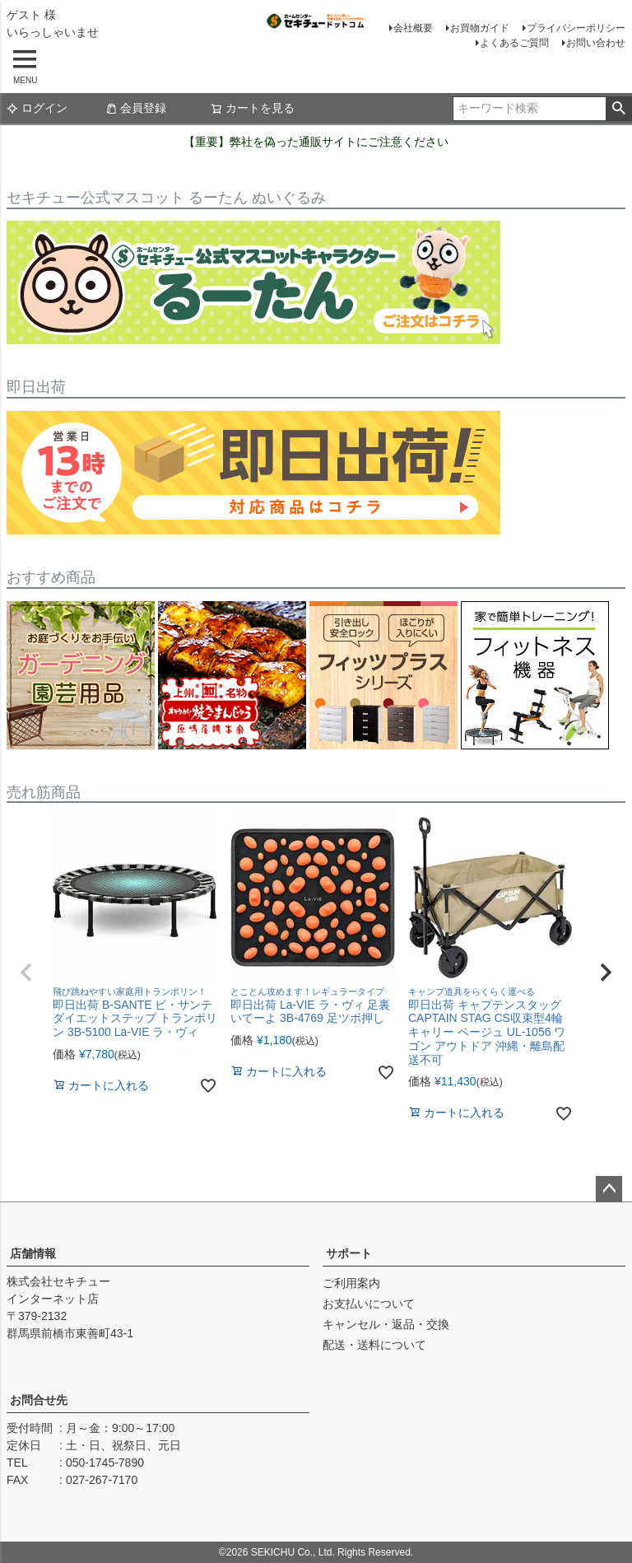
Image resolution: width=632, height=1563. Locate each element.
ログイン (37, 107)
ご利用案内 (351, 1283)
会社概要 (413, 28)
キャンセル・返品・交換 (386, 1324)
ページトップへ (609, 1189)
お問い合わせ (595, 43)
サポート (349, 1253)
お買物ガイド (479, 28)
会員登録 (135, 107)
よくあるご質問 (514, 43)
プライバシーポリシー (576, 28)
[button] (26, 972)
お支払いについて (369, 1303)
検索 (618, 108)
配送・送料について (374, 1344)
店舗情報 (33, 1253)
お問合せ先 (38, 1400)
